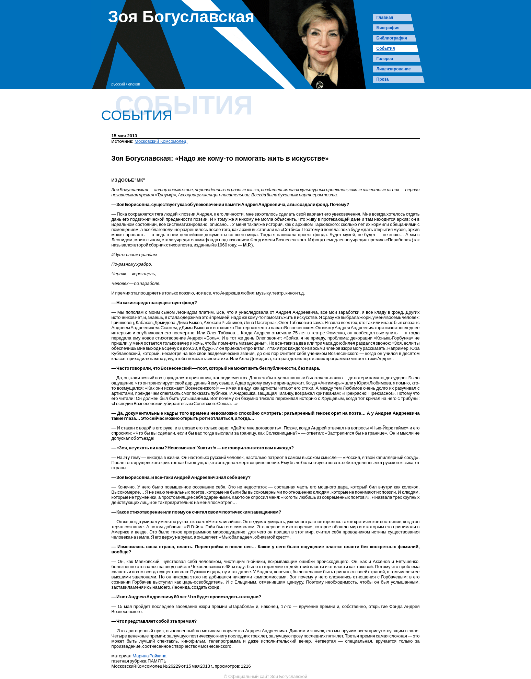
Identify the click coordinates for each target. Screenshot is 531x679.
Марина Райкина (149, 655)
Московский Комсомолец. (161, 141)
